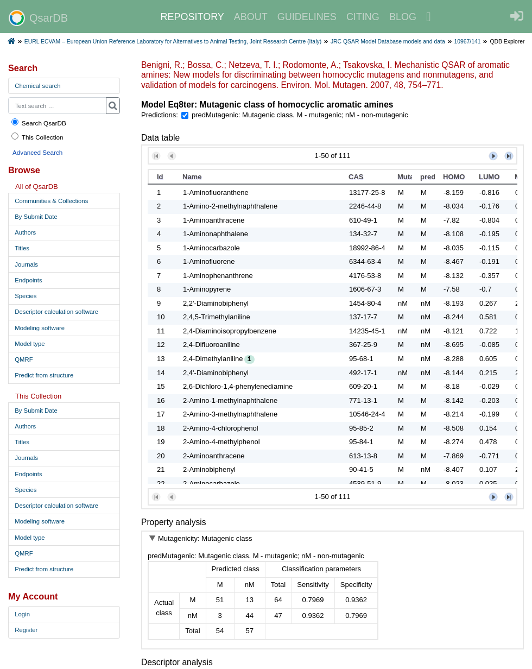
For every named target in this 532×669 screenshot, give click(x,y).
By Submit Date (36, 216)
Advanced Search (37, 152)
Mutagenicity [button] (404, 177)
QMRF (24, 359)
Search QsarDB (38, 122)
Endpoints (28, 280)
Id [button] (160, 177)
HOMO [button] (454, 177)
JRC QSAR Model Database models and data (388, 42)
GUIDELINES (307, 16)
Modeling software (40, 328)
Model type (30, 343)
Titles (22, 248)
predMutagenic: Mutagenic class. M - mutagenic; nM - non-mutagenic (300, 115)
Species (25, 296)
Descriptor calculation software (56, 311)
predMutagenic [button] (427, 177)
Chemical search (37, 86)
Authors (25, 232)
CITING (362, 16)
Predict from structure (44, 375)
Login (22, 614)
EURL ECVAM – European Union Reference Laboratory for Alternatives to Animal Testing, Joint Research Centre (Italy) (172, 42)
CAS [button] (356, 177)
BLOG (402, 16)
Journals (26, 264)
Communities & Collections (51, 201)
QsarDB (38, 18)
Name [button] (191, 177)
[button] (156, 156)
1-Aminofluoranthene (216, 192)
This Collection (37, 136)
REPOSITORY (192, 16)
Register (26, 630)
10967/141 (467, 42)
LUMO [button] (489, 177)
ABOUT (251, 16)
